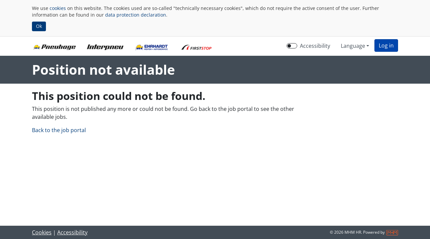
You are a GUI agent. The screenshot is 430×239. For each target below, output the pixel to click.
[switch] (292, 45)
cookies (58, 8)
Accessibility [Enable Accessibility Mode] (315, 45)
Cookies (42, 232)
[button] (386, 45)
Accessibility (72, 232)
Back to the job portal (59, 130)
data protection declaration (135, 15)
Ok (39, 26)
